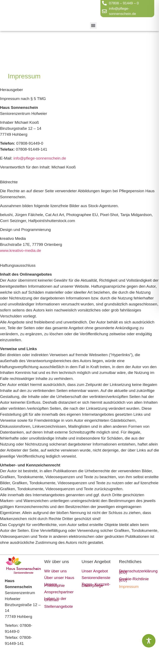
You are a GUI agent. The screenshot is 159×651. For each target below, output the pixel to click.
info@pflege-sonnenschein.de (39, 158)
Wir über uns (55, 571)
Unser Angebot (95, 571)
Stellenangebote (58, 606)
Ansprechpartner (59, 592)
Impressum (129, 586)
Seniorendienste (96, 577)
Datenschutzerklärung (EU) (135, 571)
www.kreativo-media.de (20, 250)
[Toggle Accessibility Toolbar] (149, 641)
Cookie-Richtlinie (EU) (134, 579)
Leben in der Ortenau (55, 599)
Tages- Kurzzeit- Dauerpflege (96, 585)
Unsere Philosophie (54, 585)
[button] (93, 25)
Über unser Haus (59, 577)
